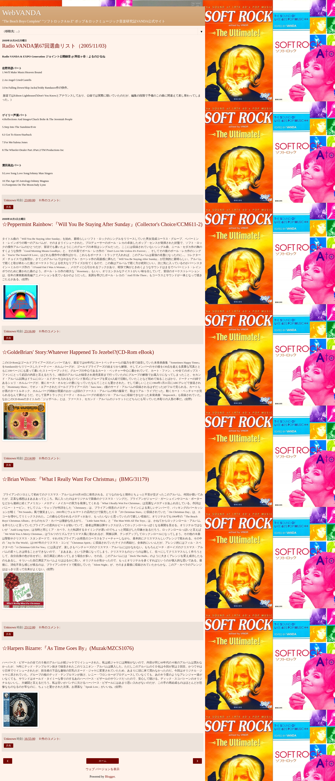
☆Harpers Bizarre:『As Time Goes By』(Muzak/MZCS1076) (68, 648)
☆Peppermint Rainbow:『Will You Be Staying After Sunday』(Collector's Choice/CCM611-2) (102, 224)
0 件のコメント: (49, 200)
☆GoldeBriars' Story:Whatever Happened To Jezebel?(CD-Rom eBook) (78, 352)
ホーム (102, 760)
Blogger (110, 776)
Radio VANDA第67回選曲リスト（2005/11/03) (54, 46)
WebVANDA (21, 13)
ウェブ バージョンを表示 (102, 769)
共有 (8, 207)
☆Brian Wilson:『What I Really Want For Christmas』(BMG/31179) (75, 479)
